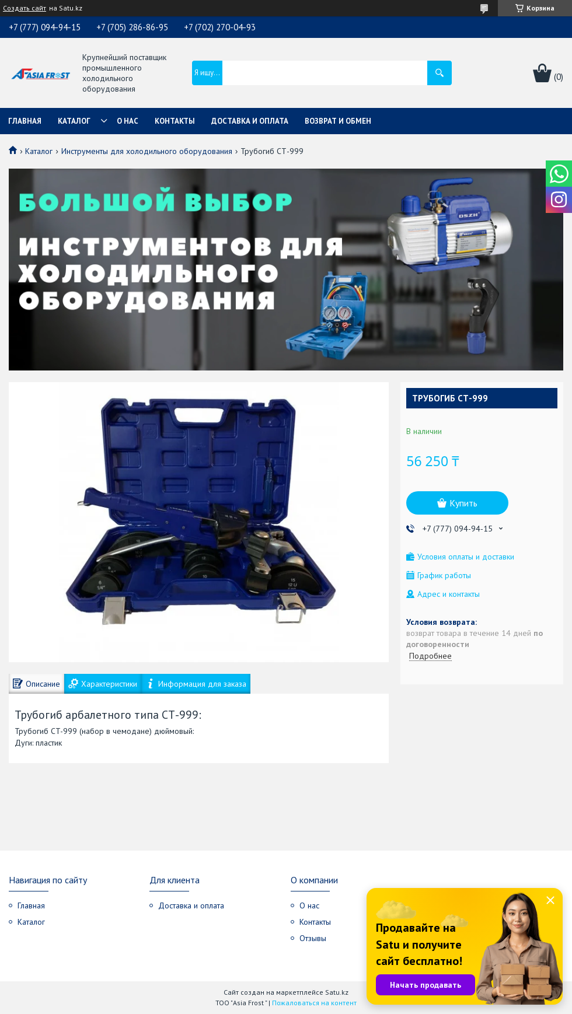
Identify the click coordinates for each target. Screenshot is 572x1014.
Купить (463, 503)
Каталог (74, 121)
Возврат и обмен (338, 121)
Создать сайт (24, 8)
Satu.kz (336, 992)
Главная (24, 121)
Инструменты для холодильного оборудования (146, 151)
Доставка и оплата (249, 121)
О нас (127, 121)
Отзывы (312, 938)
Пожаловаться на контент (314, 1002)
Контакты (175, 121)
